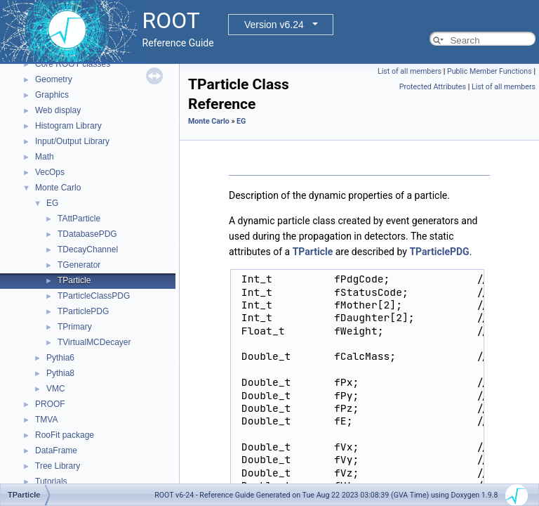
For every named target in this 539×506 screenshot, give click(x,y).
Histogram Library (68, 126)
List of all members (409, 71)
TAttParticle (79, 218)
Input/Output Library (72, 141)
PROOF (50, 404)
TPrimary (75, 327)
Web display (58, 110)
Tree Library (57, 466)
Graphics (52, 95)
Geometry (53, 79)
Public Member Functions (489, 71)
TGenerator (79, 265)
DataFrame (56, 450)
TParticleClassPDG (94, 296)
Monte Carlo (58, 188)
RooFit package (64, 435)
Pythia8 (60, 373)
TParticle (74, 280)
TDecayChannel (88, 249)
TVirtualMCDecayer (94, 342)
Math (44, 157)
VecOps (50, 172)
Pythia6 (60, 358)
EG (52, 203)
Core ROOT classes (72, 64)
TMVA (46, 419)
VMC (55, 389)
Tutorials (51, 481)
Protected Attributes (432, 86)
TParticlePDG (83, 311)
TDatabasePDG (87, 234)
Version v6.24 (274, 24)
